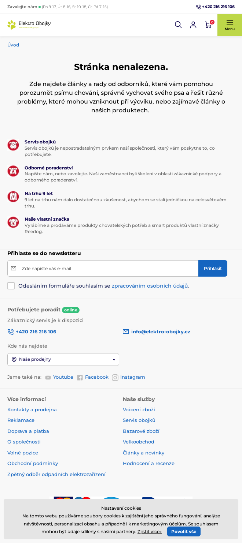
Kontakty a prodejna (32, 409)
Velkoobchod (138, 442)
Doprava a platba (28, 431)
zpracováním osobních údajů (150, 285)
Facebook (93, 377)
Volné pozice (22, 453)
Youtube (59, 377)
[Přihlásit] (212, 268)
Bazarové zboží (141, 431)
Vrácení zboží (139, 409)
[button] (178, 25)
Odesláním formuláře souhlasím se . (103, 285)
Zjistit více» (150, 531)
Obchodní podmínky (32, 463)
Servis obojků (139, 420)
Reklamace (20, 420)
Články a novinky (143, 453)
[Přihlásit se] (193, 25)
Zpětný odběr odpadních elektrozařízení (56, 474)
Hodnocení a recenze (149, 463)
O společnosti (24, 442)
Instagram (128, 377)
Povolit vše (184, 531)
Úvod (13, 45)
